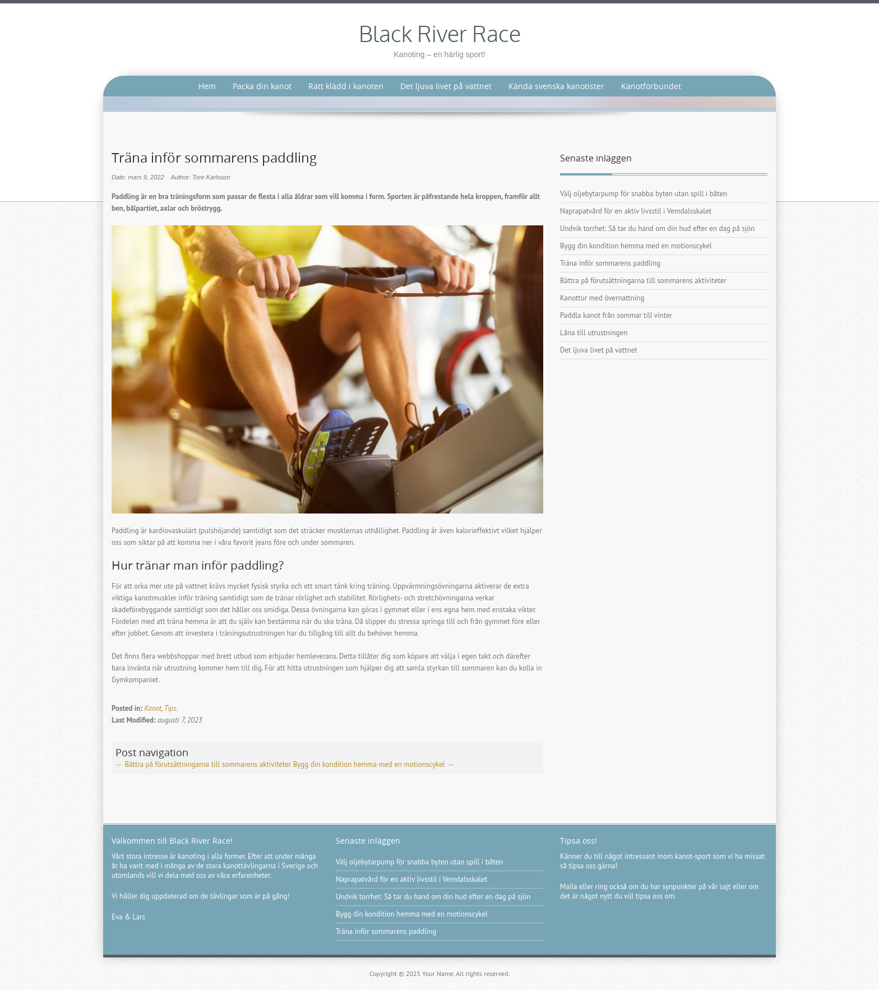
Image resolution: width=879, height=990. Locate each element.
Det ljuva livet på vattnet (446, 86)
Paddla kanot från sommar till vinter (616, 315)
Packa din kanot (262, 86)
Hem (207, 86)
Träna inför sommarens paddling (610, 263)
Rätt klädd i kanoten (345, 86)
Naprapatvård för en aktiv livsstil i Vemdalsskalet (635, 211)
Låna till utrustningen (593, 332)
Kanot (152, 708)
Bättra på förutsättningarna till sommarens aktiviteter (203, 764)
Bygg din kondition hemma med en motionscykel (373, 764)
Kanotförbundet (651, 86)
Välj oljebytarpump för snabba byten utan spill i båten (643, 193)
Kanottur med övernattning (602, 298)
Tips (170, 708)
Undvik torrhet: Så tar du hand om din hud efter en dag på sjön (657, 228)
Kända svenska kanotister (556, 86)
